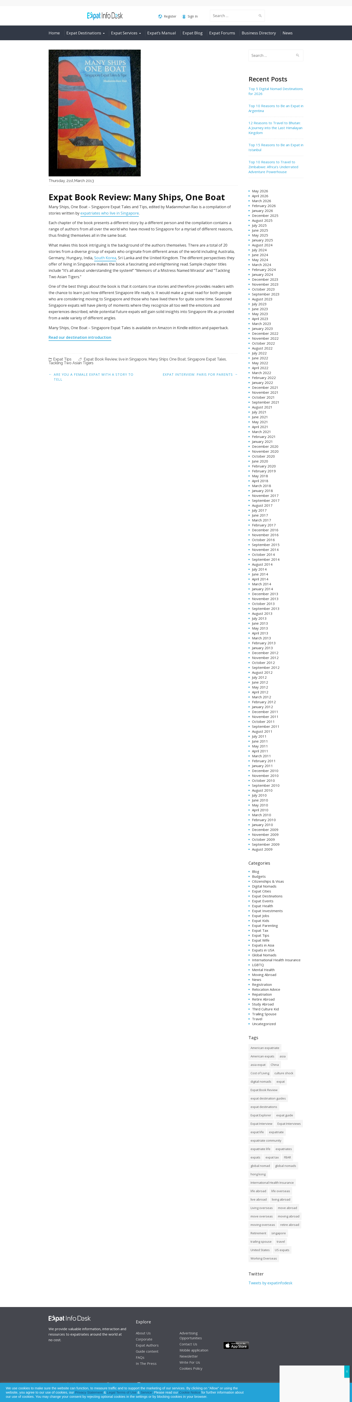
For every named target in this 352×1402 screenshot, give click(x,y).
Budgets (259, 876)
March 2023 (261, 323)
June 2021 (260, 417)
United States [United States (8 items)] (260, 1250)
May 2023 (260, 313)
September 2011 (266, 726)
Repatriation (262, 994)
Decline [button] (336, 1392)
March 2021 (261, 431)
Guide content (147, 1351)
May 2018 (260, 475)
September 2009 (266, 844)
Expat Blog (193, 33)
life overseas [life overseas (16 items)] (280, 1191)
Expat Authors (147, 1345)
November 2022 (265, 338)
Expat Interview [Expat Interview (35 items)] (261, 1124)
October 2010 (263, 780)
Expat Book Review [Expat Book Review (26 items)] (264, 1090)
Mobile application (194, 1350)
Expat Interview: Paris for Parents (198, 374)
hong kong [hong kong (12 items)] (258, 1174)
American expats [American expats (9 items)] (262, 1056)
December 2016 (265, 530)
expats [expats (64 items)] (255, 1157)
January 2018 (262, 490)
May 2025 (260, 235)
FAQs (140, 1357)
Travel (257, 1018)
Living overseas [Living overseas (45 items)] (262, 1208)
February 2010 (264, 819)
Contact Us (188, 1344)
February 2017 (264, 525)
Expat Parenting (265, 925)
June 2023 (260, 308)
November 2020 (265, 451)
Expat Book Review (100, 359)
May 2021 (260, 421)
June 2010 (260, 800)
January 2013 (262, 647)
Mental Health (263, 969)
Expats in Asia (263, 945)
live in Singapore (133, 359)
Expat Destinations (83, 33)
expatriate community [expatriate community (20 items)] (266, 1140)
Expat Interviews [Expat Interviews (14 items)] (289, 1124)
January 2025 (262, 240)
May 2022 (260, 363)
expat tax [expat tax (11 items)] (272, 1157)
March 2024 (261, 264)
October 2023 (263, 289)
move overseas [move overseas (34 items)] (262, 1216)
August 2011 (262, 731)
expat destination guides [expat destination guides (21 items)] (268, 1098)
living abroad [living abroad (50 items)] (281, 1199)
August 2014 (262, 564)
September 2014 (266, 559)
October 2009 (263, 839)
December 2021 (265, 387)
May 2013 (260, 628)
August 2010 (262, 790)
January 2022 (262, 382)
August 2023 (262, 299)
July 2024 (259, 250)
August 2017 (262, 505)
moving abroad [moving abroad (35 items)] (288, 1216)
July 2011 (259, 736)
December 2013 (265, 593)
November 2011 (265, 716)
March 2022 (261, 372)
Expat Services (124, 33)
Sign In (190, 16)
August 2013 (262, 613)
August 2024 (262, 245)
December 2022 (265, 333)
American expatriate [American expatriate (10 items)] (265, 1048)
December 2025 (265, 215)
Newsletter (189, 1356)
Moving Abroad (264, 974)
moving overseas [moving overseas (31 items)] (263, 1225)
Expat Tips (62, 359)
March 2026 (261, 200)
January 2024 (262, 274)
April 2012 (260, 692)
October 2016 (263, 539)
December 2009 (265, 829)
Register (167, 16)
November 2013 (265, 598)
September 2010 (266, 785)
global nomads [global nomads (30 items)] (285, 1166)
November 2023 (265, 284)
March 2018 (261, 485)
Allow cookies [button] (315, 1392)
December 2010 (265, 770)
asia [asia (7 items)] (283, 1056)
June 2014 (260, 574)
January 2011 (262, 765)
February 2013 (264, 643)
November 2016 (265, 534)
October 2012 (263, 662)
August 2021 (262, 407)
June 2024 (260, 254)
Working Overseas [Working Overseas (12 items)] (264, 1258)
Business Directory (259, 33)
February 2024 (264, 269)
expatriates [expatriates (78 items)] (284, 1149)
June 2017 (260, 515)
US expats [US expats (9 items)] (282, 1250)
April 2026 (260, 195)
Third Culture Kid (265, 1009)
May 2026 (260, 191)
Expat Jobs (260, 915)
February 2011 (264, 760)
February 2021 (264, 436)
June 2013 (260, 623)
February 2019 (264, 471)
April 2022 (260, 367)
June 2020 (260, 461)
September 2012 (266, 667)
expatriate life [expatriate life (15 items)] (260, 1149)
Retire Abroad (263, 999)
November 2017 (265, 495)
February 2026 (264, 205)
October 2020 (263, 456)
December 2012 (265, 652)
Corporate (144, 1339)
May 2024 (260, 259)
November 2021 (265, 392)
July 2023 (259, 304)
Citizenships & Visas (268, 881)
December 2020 (265, 446)
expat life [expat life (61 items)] (257, 1132)
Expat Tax (260, 930)
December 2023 (265, 279)
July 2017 (259, 510)
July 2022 (259, 353)
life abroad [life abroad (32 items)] (258, 1191)
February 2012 (264, 701)
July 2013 (259, 618)
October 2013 (263, 603)
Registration (262, 984)
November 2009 (265, 834)
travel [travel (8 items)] (281, 1241)
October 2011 (263, 721)
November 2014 (265, 549)
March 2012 (261, 697)
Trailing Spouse (264, 1014)
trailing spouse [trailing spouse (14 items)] (261, 1241)
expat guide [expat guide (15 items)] (284, 1115)
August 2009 (262, 849)
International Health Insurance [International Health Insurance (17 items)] (272, 1182)
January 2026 (262, 210)
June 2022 (260, 358)
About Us (143, 1333)
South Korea (105, 257)
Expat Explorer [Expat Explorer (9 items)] (261, 1115)
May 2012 (260, 687)
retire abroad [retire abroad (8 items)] (289, 1225)
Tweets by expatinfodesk (270, 1282)
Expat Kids (260, 920)
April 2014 (260, 579)
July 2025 (259, 225)
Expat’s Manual (161, 33)
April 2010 (260, 810)
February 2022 (264, 377)
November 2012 (265, 657)
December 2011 (265, 711)
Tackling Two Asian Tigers (71, 363)
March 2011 (261, 756)
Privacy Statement (89, 1392)
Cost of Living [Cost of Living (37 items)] (260, 1073)
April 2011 (260, 751)
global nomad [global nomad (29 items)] (260, 1166)
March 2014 (261, 584)
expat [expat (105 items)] (281, 1081)
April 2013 (260, 633)
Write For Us (190, 1362)
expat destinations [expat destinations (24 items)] (264, 1107)
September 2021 (266, 402)
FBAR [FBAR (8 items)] (287, 1157)
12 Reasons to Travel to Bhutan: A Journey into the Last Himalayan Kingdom (275, 127)
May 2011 (260, 746)
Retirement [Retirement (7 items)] (258, 1233)
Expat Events (262, 901)
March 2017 (261, 520)
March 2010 (261, 814)
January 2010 (262, 824)
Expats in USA (263, 950)
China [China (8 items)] (275, 1065)
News (288, 33)
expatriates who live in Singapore (109, 213)
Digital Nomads (264, 886)
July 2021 (259, 412)
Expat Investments (267, 910)
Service (146, 1392)
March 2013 (261, 638)
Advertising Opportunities (191, 1335)
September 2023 (266, 294)
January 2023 (262, 328)
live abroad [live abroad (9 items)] (259, 1199)
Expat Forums (222, 33)
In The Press (146, 1363)
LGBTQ (258, 964)
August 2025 (262, 220)
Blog (255, 871)
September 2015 (266, 544)
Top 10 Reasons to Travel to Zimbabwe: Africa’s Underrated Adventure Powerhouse (273, 167)
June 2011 (260, 741)
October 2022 (263, 343)
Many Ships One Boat (167, 359)
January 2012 (262, 706)
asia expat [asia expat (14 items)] (258, 1065)
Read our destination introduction (80, 337)
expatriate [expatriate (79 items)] (276, 1132)
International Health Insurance (276, 960)
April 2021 (260, 426)
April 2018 (260, 480)
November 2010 (265, 775)
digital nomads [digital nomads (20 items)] (261, 1081)
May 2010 (260, 805)
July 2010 (259, 795)
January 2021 (262, 441)
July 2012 (259, 677)
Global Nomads (264, 955)
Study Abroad (263, 1004)
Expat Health (262, 905)
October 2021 (263, 397)
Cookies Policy (191, 1368)
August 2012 (262, 672)
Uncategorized (264, 1023)
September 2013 (266, 608)
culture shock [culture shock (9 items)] (283, 1073)
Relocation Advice (266, 989)
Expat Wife (260, 940)
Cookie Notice (189, 1392)
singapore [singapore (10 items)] (278, 1233)
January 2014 (262, 588)
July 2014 (259, 569)
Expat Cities (261, 891)
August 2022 (262, 348)
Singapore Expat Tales (206, 359)
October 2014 (263, 554)
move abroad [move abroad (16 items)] (287, 1208)
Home (54, 33)
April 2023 (260, 318)
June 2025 (260, 230)
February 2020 (264, 466)
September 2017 (266, 500)
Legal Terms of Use (121, 1392)
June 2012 (260, 682)
